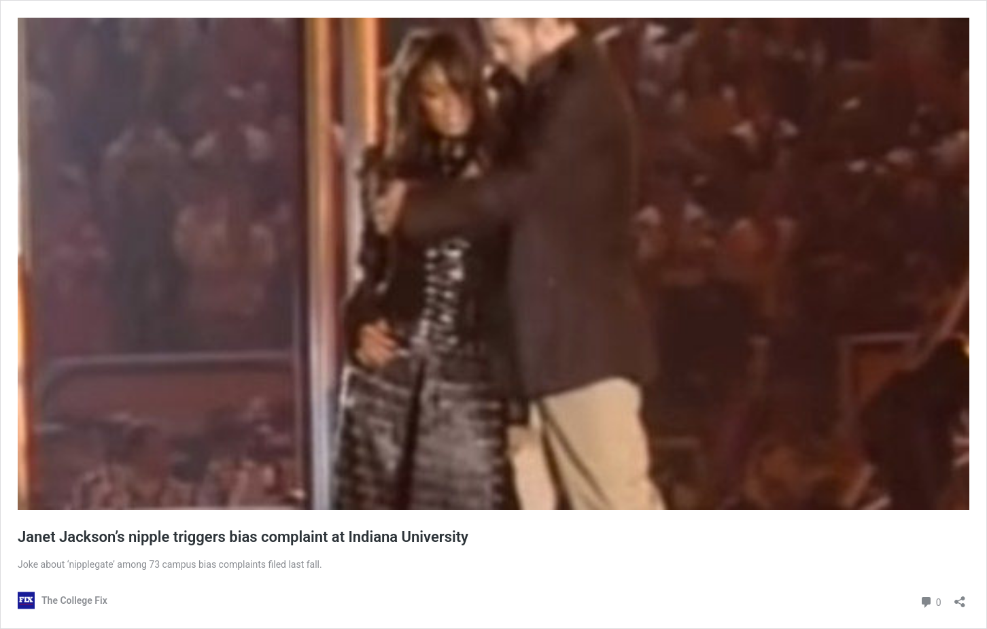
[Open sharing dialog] (959, 597)
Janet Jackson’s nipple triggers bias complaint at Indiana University (243, 536)
